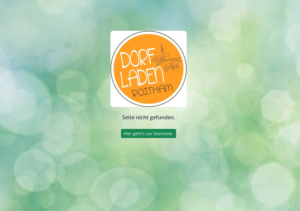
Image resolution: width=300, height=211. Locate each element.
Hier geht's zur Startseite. (148, 133)
